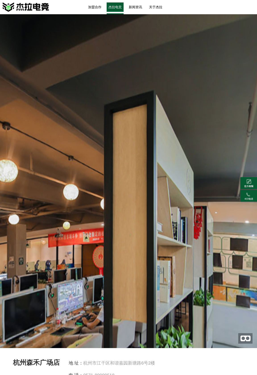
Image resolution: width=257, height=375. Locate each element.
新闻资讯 (135, 7)
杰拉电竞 (115, 7)
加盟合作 (95, 7)
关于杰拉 (155, 7)
